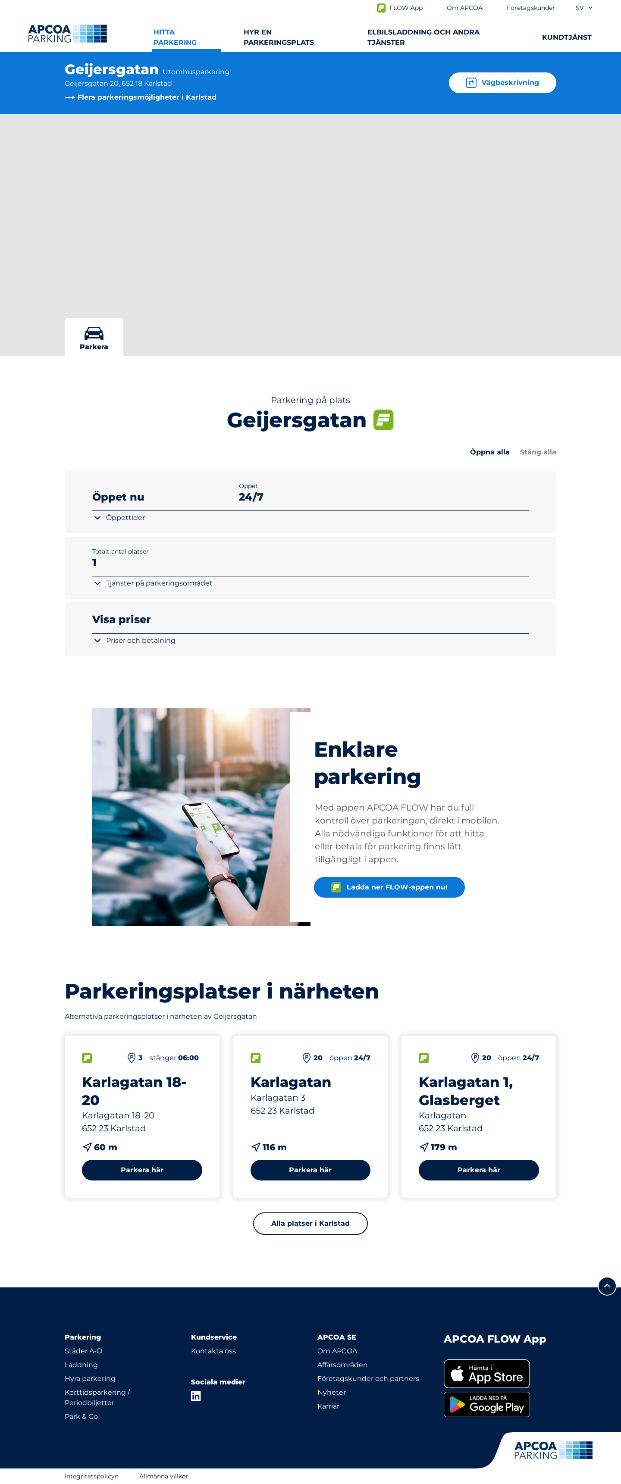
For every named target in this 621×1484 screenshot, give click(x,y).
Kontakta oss (213, 1351)
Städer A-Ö (83, 1351)
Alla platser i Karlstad (310, 1223)
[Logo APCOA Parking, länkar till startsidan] (67, 34)
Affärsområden (342, 1365)
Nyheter (331, 1392)
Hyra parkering (90, 1378)
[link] (500, 1373)
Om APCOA (337, 1351)
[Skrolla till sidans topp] (607, 1286)
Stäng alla (538, 452)
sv (584, 8)
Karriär (328, 1406)
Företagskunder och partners (368, 1378)
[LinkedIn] (196, 1396)
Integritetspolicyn (92, 1476)
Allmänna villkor (163, 1476)
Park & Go (81, 1416)
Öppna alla (490, 452)
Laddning (81, 1365)
